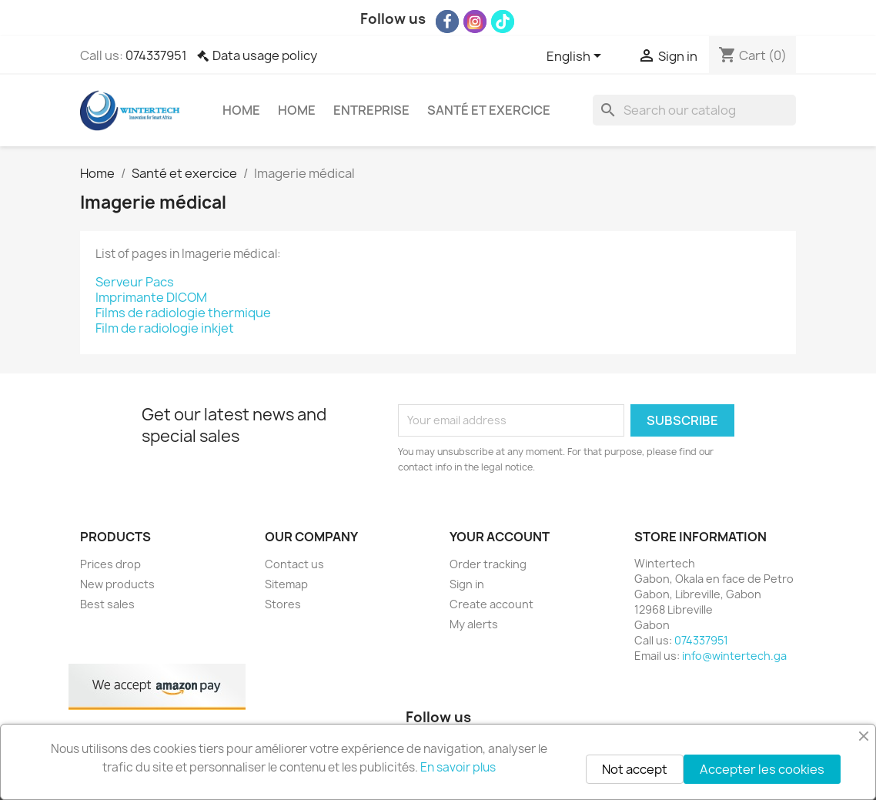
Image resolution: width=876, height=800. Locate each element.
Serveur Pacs (134, 281)
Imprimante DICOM (151, 297)
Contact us (294, 564)
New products (117, 584)
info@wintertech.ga (734, 655)
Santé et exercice (488, 110)
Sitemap (286, 584)
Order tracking (488, 564)
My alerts (474, 624)
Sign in (467, 584)
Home (241, 110)
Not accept (634, 769)
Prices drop (110, 564)
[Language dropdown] (577, 57)
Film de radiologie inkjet (164, 328)
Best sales (107, 604)
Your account (500, 536)
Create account (491, 604)
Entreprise (371, 110)
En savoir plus (458, 767)
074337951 (156, 55)
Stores (283, 604)
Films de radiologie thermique (183, 312)
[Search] (694, 110)
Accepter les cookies (762, 769)
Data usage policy (264, 55)
